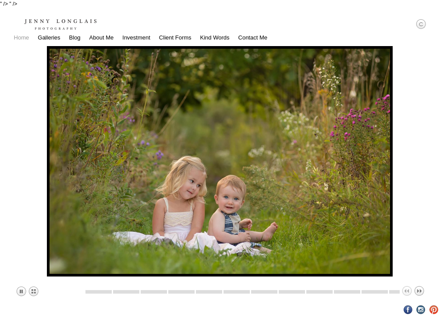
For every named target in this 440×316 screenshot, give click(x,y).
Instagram (421, 309)
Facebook (408, 309)
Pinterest (433, 309)
